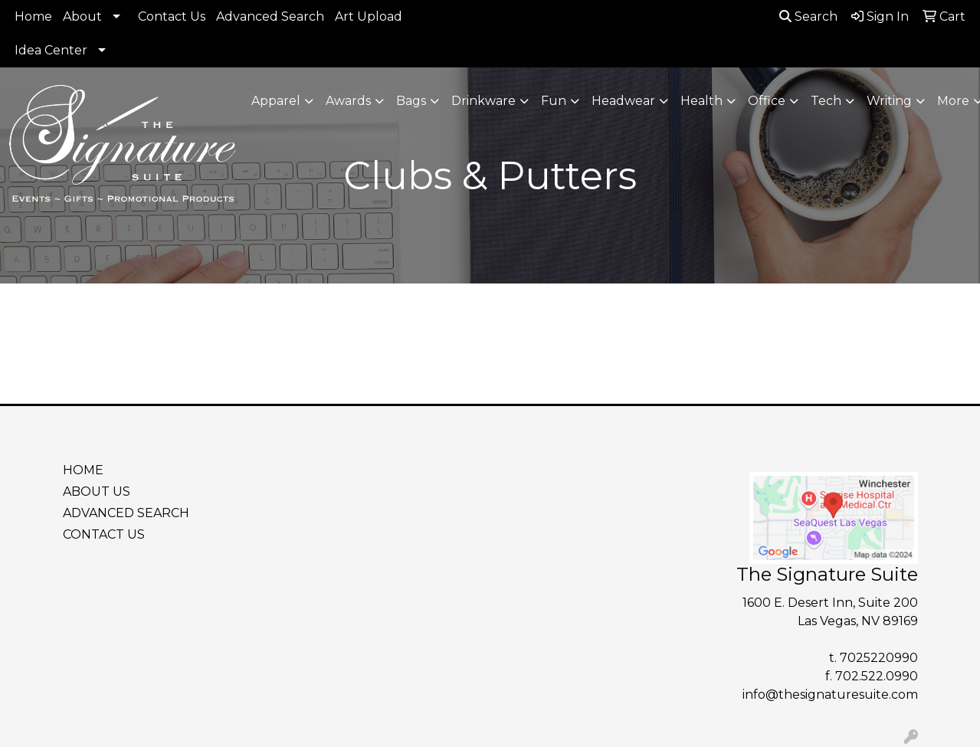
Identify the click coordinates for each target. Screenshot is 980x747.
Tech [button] (826, 100)
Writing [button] (889, 100)
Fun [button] (553, 100)
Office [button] (766, 100)
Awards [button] (348, 100)
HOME (83, 470)
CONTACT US (104, 534)
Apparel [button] (275, 100)
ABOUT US (96, 491)
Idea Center (51, 50)
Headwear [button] (623, 100)
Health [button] (701, 100)
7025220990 (879, 657)
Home (33, 16)
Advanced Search (270, 16)
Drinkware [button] (483, 100)
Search (808, 16)
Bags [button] (411, 100)
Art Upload (368, 16)
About (82, 16)
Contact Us (171, 16)
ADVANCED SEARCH (126, 513)
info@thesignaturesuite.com (830, 694)
